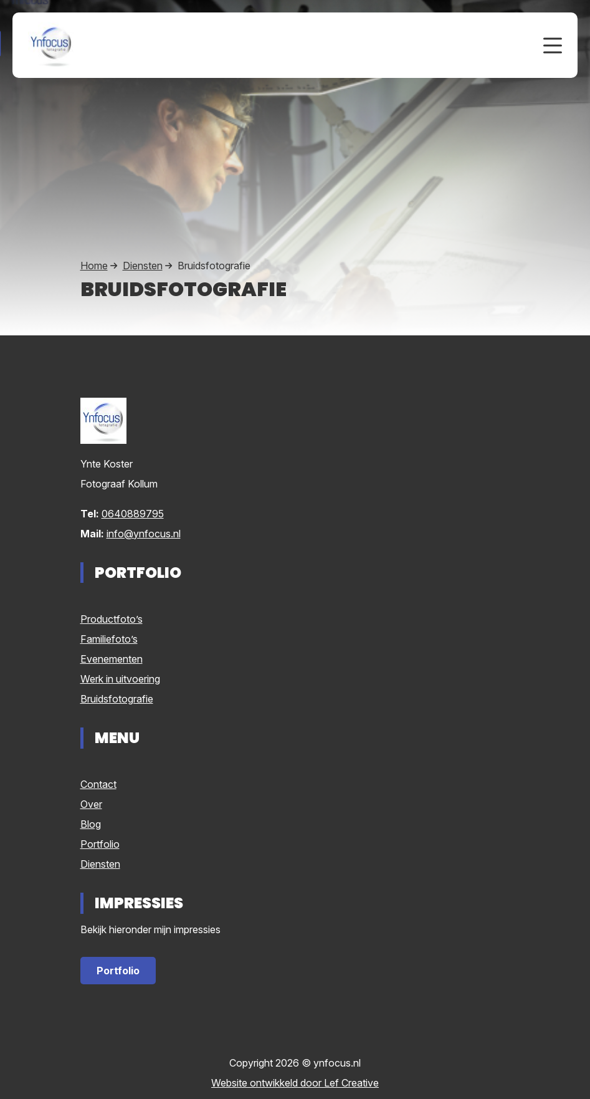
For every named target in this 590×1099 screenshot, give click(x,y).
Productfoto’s (111, 619)
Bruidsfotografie (116, 699)
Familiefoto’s (109, 639)
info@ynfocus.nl (144, 533)
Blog (90, 824)
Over (91, 804)
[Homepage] (273, 44)
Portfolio (100, 844)
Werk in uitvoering (120, 679)
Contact (98, 784)
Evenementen (111, 659)
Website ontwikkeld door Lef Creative (295, 1083)
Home (94, 265)
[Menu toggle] (552, 45)
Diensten (143, 265)
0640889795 (133, 513)
